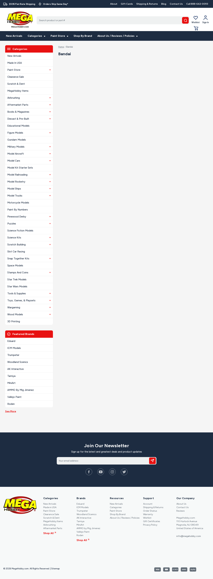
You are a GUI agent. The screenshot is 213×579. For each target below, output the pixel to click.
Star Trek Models (16, 279)
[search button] (185, 20)
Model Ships (29, 188)
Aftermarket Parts (29, 104)
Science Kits (29, 237)
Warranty (148, 514)
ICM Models (14, 348)
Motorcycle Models (18, 202)
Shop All (49, 533)
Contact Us (176, 3)
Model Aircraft (29, 153)
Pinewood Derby (29, 216)
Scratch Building (29, 244)
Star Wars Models (17, 286)
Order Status (150, 510)
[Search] (113, 20)
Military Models (29, 146)
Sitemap (55, 568)
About (113, 3)
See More (10, 411)
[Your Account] (205, 19)
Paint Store (59, 35)
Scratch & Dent (16, 83)
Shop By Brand (83, 35)
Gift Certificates (151, 521)
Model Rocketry (29, 181)
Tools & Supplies (29, 293)
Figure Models (29, 132)
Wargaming (29, 307)
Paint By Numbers (17, 209)
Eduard (11, 341)
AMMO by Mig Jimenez (20, 389)
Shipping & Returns (147, 3)
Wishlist (196, 19)
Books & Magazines (29, 111)
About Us (181, 503)
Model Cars (29, 160)
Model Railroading (29, 174)
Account (147, 503)
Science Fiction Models (20, 230)
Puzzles (29, 223)
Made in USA (14, 62)
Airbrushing (29, 97)
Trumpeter (13, 355)
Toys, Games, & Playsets (29, 300)
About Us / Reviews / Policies (117, 35)
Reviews (180, 510)
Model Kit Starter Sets (20, 167)
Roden (11, 403)
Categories (36, 35)
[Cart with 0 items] (196, 31)
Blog (163, 3)
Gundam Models (16, 139)
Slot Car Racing (16, 251)
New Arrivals (14, 35)
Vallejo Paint (14, 396)
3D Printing (13, 321)
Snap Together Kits (29, 258)
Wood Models (29, 314)
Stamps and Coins (29, 272)
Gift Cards (127, 3)
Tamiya (11, 376)
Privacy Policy (150, 524)
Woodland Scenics (17, 362)
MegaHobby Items (17, 90)
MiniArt (11, 383)
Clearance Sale (15, 76)
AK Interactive (15, 369)
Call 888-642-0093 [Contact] (197, 3)
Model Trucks (29, 195)
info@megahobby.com (188, 536)
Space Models (15, 265)
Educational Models (18, 125)
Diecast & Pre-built (29, 118)
